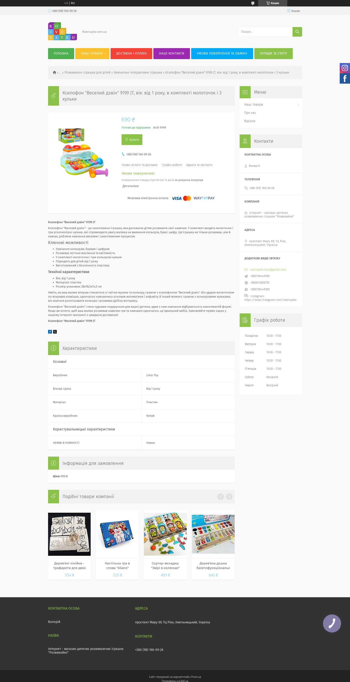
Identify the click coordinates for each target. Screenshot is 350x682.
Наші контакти (171, 53)
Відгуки (249, 121)
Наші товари (92, 53)
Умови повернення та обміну (222, 53)
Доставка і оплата (131, 53)
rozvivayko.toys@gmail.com (268, 269)
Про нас (250, 113)
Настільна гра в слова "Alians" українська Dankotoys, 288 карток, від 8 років (117, 565)
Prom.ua (196, 677)
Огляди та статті (273, 53)
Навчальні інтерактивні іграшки (138, 72)
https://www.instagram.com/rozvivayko (270, 299)
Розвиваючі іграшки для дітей (87, 72)
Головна (61, 53)
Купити (134, 139)
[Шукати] (297, 32)
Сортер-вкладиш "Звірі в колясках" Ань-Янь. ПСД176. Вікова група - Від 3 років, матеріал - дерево (165, 565)
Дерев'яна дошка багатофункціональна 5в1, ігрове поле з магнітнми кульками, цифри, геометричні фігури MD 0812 (213, 565)
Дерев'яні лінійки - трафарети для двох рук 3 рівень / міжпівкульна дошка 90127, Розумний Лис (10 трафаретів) (69, 565)
